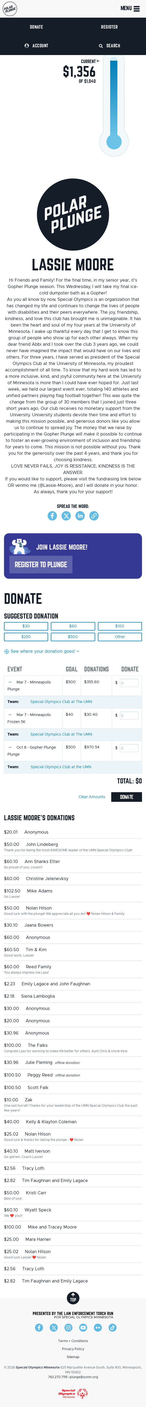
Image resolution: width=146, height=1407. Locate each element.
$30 (26, 626)
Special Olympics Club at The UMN (61, 702)
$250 (26, 637)
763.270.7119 (57, 1377)
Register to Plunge (41, 564)
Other (120, 637)
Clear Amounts (92, 797)
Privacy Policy (73, 1349)
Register (109, 26)
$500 (73, 637)
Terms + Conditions (73, 1341)
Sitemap (73, 1357)
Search (109, 45)
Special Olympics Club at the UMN (61, 767)
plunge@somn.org (84, 1377)
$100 (119, 626)
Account (36, 45)
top (73, 1297)
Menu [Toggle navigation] (131, 9)
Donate (36, 26)
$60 (73, 626)
